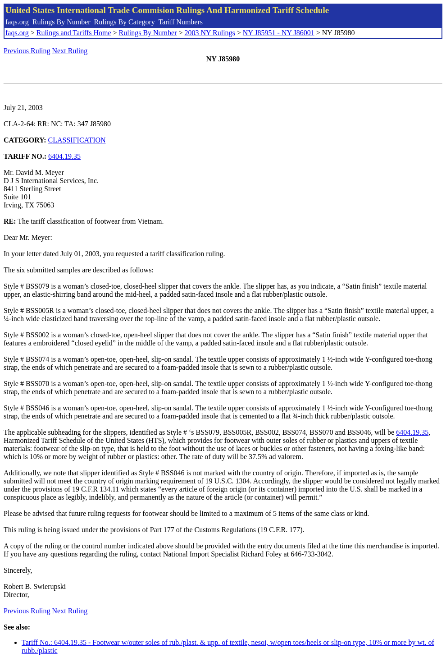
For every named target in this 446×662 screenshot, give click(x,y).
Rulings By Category (124, 22)
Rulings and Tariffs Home (73, 33)
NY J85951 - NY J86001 (278, 33)
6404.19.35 (64, 156)
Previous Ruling (27, 51)
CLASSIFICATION (77, 140)
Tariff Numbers (180, 22)
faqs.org (17, 22)
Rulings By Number (61, 22)
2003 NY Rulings (210, 33)
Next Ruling (70, 51)
